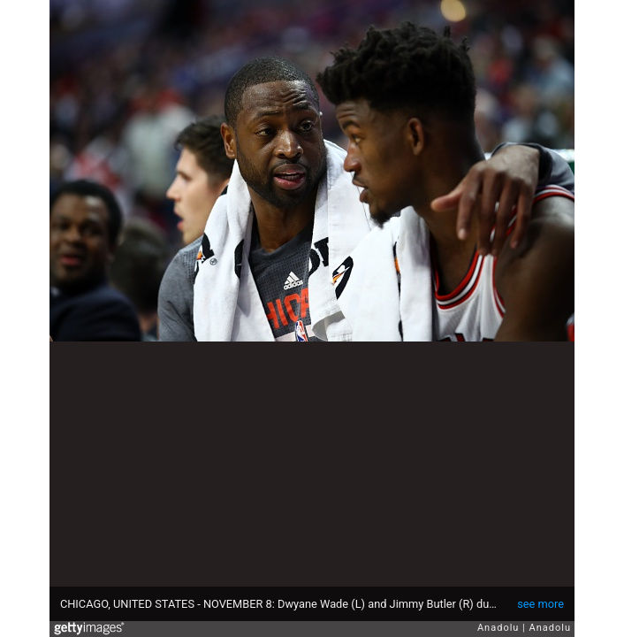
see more (540, 603)
